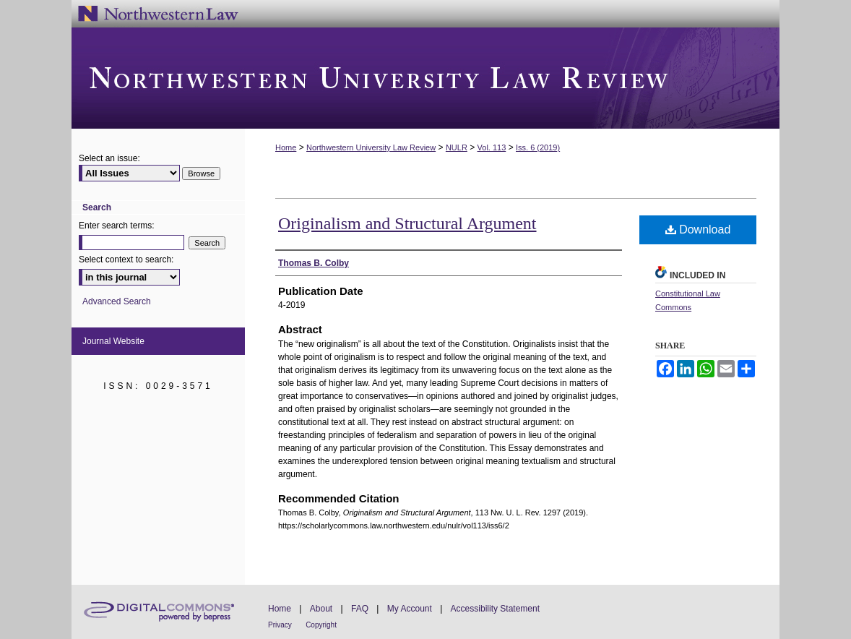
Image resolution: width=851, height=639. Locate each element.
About (321, 609)
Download (698, 229)
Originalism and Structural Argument (407, 223)
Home (285, 147)
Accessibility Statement (495, 609)
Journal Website (113, 341)
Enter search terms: (117, 225)
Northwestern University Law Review (425, 78)
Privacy (280, 625)
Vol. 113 (492, 147)
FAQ (359, 609)
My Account (409, 609)
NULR (456, 147)
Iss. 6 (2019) (538, 147)
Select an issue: (109, 158)
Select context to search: (126, 259)
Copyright (321, 625)
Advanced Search (116, 301)
